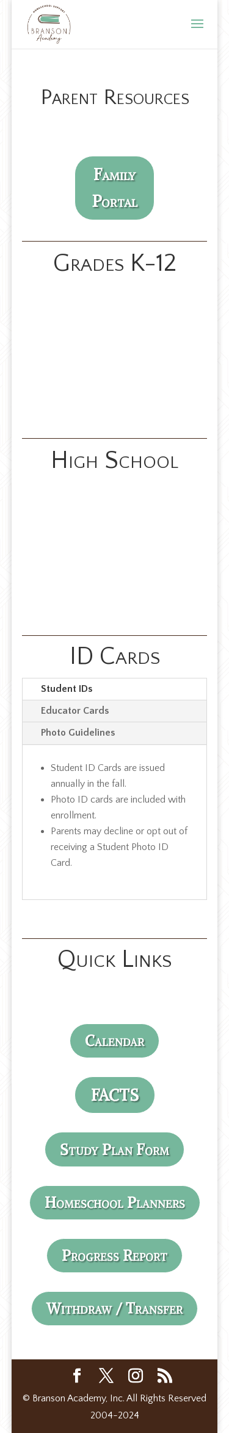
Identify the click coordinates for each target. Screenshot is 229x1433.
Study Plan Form (114, 1149)
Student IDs (66, 688)
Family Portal (114, 187)
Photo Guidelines (78, 732)
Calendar (114, 1040)
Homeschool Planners (115, 1202)
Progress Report (114, 1255)
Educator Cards (75, 710)
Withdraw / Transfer (114, 1308)
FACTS (115, 1095)
